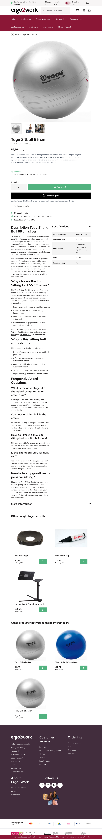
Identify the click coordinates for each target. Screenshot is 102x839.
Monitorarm (34, 27)
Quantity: (15, 182)
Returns (42, 747)
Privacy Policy (55, 834)
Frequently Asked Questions (50, 750)
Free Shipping (44, 761)
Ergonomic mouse (78, 19)
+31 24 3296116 (45, 216)
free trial (21, 213)
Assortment (15, 795)
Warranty (43, 757)
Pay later (42, 764)
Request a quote (51, 195)
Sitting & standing (44, 19)
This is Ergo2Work (18, 788)
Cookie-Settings (84, 834)
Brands (14, 765)
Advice (13, 791)
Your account (73, 753)
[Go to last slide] (15, 80)
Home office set (65, 27)
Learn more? (80, 837)
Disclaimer (47, 834)
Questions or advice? (21, 2)
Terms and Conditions (68, 834)
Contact (42, 754)
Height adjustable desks (22, 19)
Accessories (49, 27)
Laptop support (18, 27)
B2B (69, 747)
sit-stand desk (25, 335)
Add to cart (59, 187)
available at (26, 216)
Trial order (72, 750)
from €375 (24, 220)
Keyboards (61, 19)
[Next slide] (87, 80)
